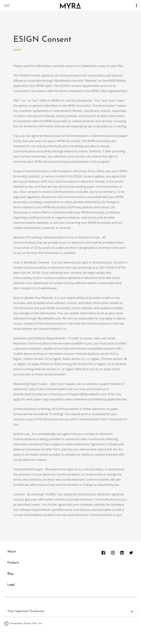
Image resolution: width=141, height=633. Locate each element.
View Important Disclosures (25, 611)
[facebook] (103, 553)
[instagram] (113, 552)
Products (13, 562)
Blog (10, 573)
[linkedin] (122, 553)
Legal (17, 50)
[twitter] (131, 553)
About (11, 551)
